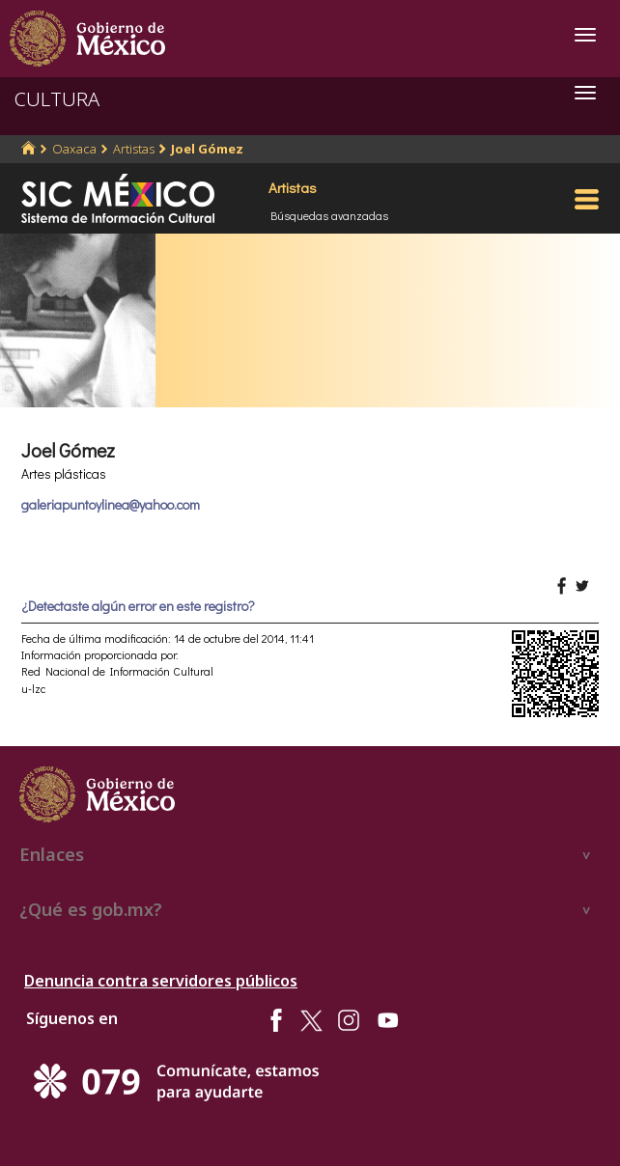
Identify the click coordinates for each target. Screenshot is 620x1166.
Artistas (134, 148)
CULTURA (56, 99)
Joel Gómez (207, 148)
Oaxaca (74, 148)
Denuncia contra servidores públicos (160, 980)
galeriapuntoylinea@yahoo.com (110, 504)
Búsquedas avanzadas (329, 215)
